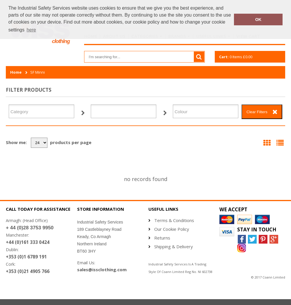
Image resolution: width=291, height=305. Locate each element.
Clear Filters (256, 112)
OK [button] (258, 19)
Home (16, 72)
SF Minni (37, 72)
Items (235, 56)
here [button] (31, 29)
